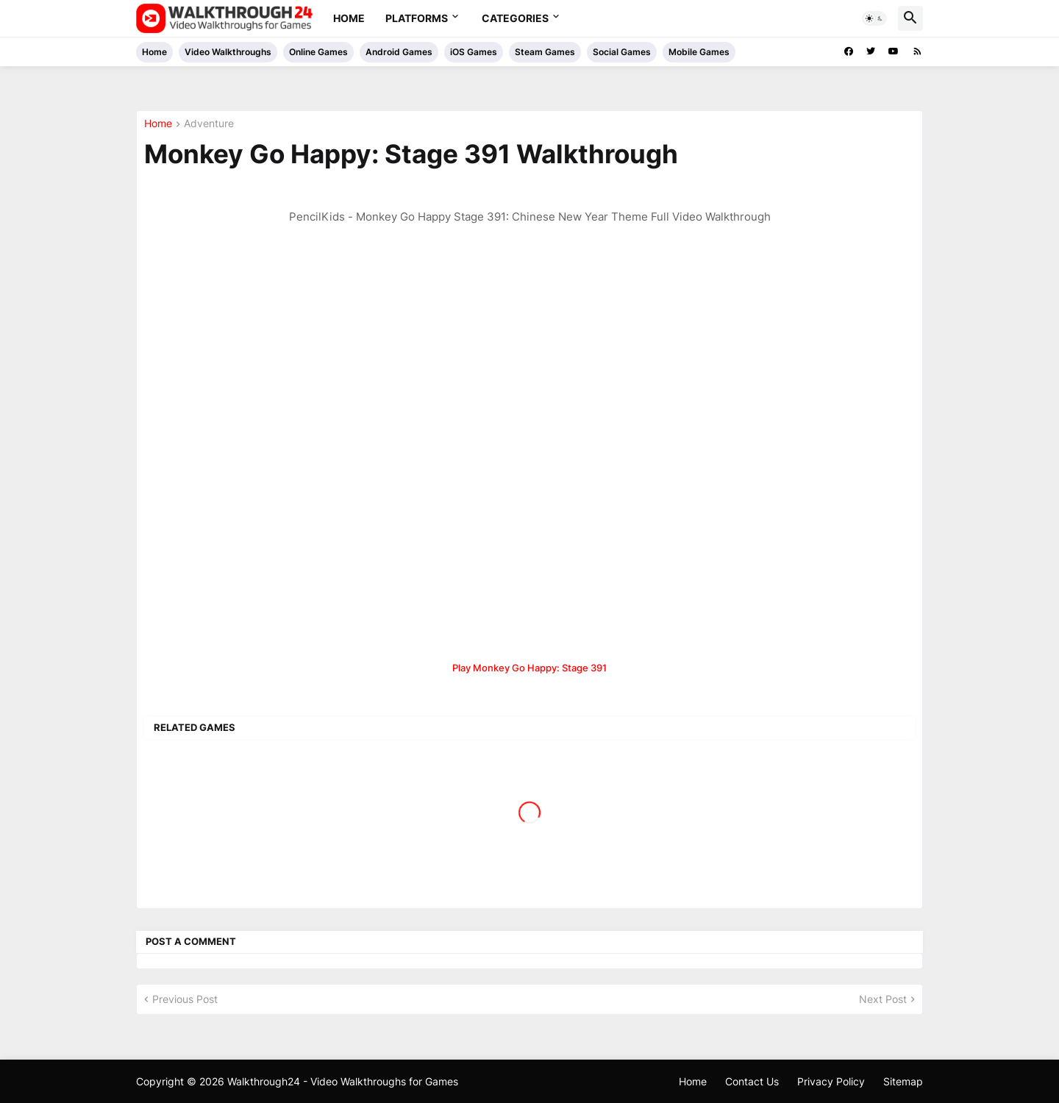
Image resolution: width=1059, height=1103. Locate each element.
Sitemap (903, 1081)
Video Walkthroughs (228, 51)
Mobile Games (699, 51)
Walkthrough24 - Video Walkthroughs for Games (342, 1081)
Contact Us (752, 1081)
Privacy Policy (831, 1081)
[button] (874, 18)
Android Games (399, 51)
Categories (515, 18)
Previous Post (185, 999)
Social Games (622, 51)
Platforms (416, 18)
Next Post (883, 999)
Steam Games (545, 51)
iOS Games (473, 51)
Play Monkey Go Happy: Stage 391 (529, 668)
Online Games (318, 51)
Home (349, 18)
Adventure (209, 123)
